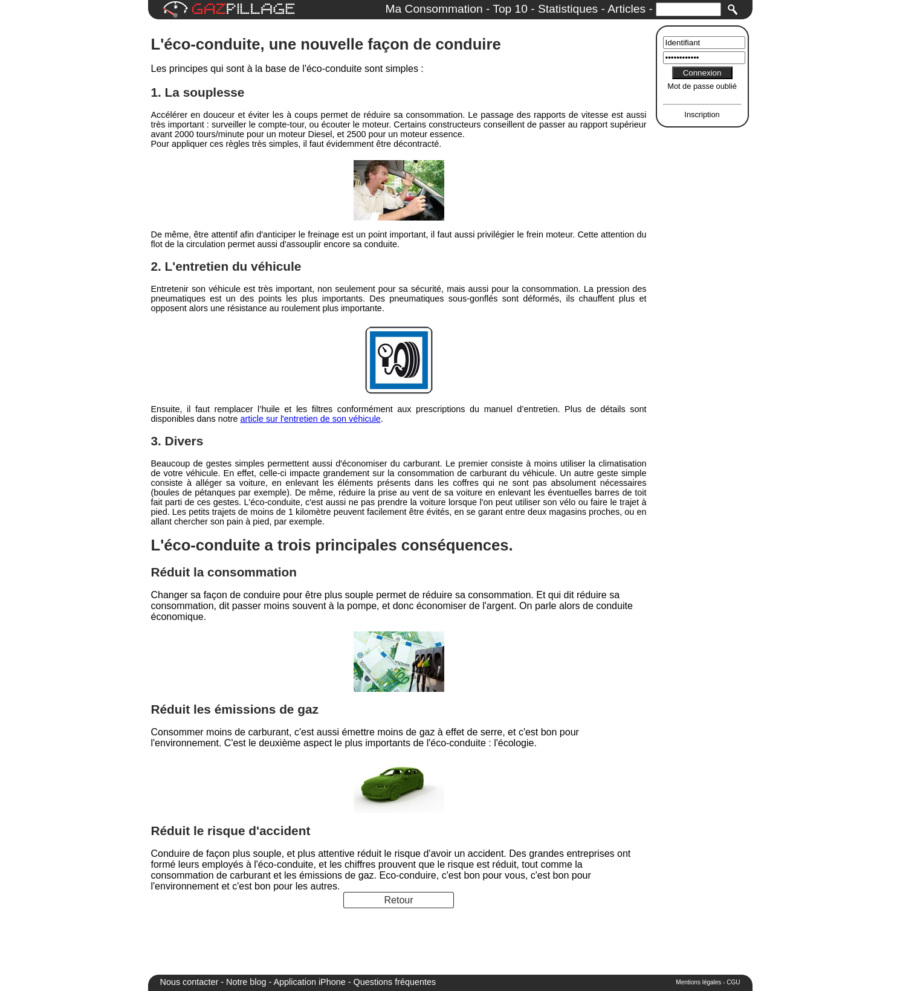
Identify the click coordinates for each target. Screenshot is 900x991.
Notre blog (246, 982)
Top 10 (510, 8)
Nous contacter (189, 982)
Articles (626, 8)
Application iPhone (310, 982)
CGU (733, 982)
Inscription (701, 114)
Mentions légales (698, 982)
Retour (398, 900)
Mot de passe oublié (702, 86)
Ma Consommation (434, 8)
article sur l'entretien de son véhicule (311, 419)
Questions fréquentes (395, 982)
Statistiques (568, 8)
